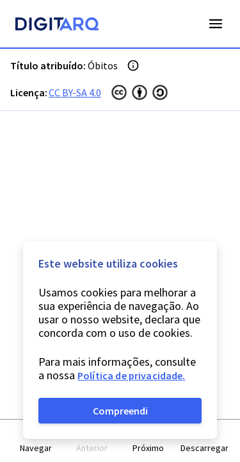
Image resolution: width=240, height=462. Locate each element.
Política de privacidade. (131, 375)
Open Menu (216, 24)
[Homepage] (57, 25)
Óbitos (103, 65)
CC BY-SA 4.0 (75, 92)
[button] (36, 441)
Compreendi (120, 410)
